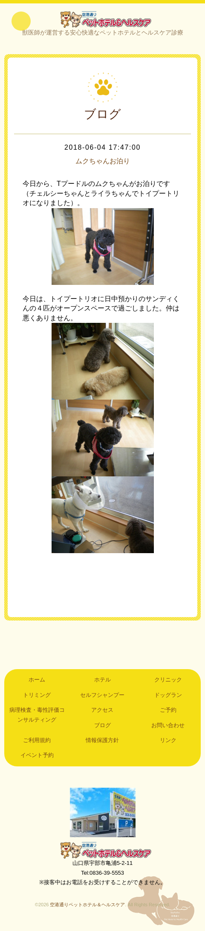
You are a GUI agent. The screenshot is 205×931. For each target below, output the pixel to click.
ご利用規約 (37, 744)
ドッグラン (168, 699)
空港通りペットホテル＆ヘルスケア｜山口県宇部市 (102, 21)
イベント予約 (37, 759)
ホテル (102, 684)
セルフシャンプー (102, 699)
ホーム (37, 684)
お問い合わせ (168, 729)
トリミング (37, 699)
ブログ (102, 729)
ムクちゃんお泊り (103, 165)
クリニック (168, 684)
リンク (168, 744)
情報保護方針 (102, 744)
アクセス (102, 714)
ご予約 (168, 714)
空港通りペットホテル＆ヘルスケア (102, 854)
